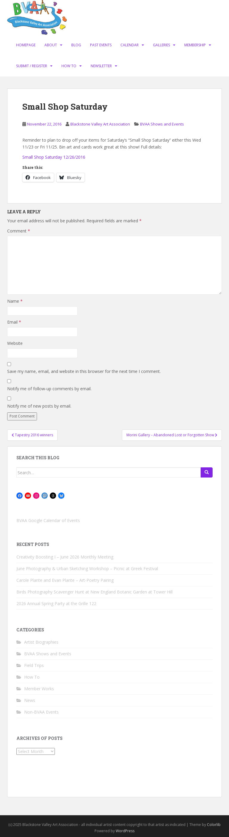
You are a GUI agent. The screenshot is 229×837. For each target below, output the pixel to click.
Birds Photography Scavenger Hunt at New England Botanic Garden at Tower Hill (94, 592)
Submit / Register (31, 65)
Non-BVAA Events (41, 712)
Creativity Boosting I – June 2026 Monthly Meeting (64, 557)
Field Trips (34, 665)
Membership (195, 45)
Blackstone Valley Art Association (100, 124)
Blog (76, 45)
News (29, 700)
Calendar (129, 45)
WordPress (125, 830)
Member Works (39, 688)
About (50, 45)
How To (68, 65)
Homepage (25, 45)
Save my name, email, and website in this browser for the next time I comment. (84, 371)
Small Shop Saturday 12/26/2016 (53, 157)
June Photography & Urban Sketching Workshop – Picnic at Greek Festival (87, 568)
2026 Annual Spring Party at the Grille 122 (56, 603)
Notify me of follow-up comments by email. (49, 388)
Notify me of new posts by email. (39, 406)
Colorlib (214, 824)
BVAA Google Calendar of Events (48, 520)
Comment (18, 231)
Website (15, 343)
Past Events (101, 45)
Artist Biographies (41, 642)
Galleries (161, 45)
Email (14, 322)
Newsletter (101, 65)
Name (15, 301)
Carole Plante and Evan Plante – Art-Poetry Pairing (65, 580)
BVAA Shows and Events (162, 124)
